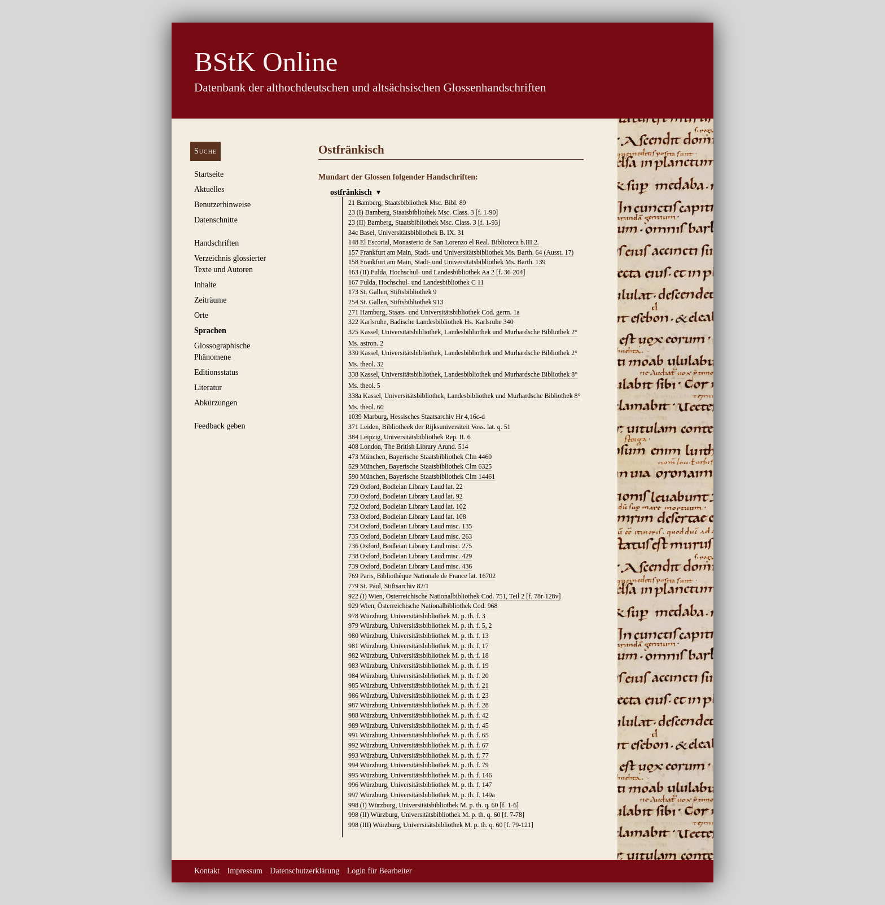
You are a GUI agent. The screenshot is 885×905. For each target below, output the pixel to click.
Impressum (244, 871)
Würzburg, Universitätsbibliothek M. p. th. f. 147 (420, 785)
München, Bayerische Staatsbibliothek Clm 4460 (420, 457)
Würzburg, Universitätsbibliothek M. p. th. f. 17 (418, 646)
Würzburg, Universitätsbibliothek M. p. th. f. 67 (418, 745)
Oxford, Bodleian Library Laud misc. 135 (410, 526)
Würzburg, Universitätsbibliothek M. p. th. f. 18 (418, 655)
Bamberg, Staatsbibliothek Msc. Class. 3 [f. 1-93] (424, 222)
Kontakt (207, 871)
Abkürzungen (215, 403)
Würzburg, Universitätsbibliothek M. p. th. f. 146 (420, 775)
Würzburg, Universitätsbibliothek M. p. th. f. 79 (418, 765)
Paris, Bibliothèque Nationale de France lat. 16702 (422, 576)
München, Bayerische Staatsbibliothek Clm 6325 (420, 466)
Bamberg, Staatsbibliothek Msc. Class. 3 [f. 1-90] (423, 212)
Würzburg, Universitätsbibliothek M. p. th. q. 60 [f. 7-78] (436, 815)
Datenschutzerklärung (304, 871)
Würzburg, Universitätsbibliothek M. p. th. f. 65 (418, 735)
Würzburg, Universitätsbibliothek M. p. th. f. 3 (416, 616)
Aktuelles (209, 189)
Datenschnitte (216, 220)
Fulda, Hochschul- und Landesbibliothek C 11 (416, 282)
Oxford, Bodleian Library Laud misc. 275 (410, 546)
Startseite (209, 174)
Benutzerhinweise (222, 204)
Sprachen (210, 330)
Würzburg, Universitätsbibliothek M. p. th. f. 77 (418, 755)
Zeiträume (210, 300)
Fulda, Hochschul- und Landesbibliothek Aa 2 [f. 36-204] (436, 272)
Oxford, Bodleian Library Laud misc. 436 (410, 566)
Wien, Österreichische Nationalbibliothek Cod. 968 (422, 606)
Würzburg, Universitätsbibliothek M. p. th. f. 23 (418, 695)
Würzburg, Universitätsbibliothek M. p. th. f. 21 (418, 685)
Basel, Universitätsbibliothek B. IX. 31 (406, 233)
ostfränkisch (351, 192)
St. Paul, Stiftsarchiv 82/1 (388, 586)
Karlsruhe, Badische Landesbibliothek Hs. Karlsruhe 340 (431, 322)
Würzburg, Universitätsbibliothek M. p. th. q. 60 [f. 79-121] (440, 825)
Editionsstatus (216, 372)
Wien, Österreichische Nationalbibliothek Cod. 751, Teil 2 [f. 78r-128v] (454, 596)
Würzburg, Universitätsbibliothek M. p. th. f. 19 (418, 666)
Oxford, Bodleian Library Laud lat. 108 (407, 517)
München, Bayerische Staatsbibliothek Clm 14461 (421, 476)
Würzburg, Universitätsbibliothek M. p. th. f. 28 (418, 705)
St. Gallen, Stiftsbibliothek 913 (395, 302)
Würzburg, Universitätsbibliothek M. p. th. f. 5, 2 (420, 625)
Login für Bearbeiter (379, 871)
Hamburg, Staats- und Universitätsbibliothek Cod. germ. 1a (434, 312)
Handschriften (216, 243)
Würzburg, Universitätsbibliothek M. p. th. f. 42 (418, 715)
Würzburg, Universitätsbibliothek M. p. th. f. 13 (418, 636)
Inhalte (205, 285)
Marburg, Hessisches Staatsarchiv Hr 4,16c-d (416, 417)
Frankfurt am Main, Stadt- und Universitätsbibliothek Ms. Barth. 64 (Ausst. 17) (460, 252)
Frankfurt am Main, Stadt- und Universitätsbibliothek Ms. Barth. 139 (446, 262)
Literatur (208, 387)
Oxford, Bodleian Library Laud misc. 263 (410, 536)
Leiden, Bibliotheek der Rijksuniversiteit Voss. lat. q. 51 (429, 427)
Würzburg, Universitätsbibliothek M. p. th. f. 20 (418, 676)
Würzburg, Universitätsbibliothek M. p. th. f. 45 (418, 725)
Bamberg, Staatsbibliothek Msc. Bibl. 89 (407, 203)
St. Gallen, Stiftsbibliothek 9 (392, 292)
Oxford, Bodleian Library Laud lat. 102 (407, 506)
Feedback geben (220, 426)
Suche (205, 151)
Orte (201, 315)
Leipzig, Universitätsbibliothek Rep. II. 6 (409, 437)
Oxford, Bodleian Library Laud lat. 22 (405, 487)
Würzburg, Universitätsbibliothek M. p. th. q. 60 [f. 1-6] (433, 805)
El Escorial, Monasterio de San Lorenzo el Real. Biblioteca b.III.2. (443, 242)
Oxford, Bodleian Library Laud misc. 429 (410, 556)
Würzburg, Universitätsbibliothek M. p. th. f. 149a (421, 795)
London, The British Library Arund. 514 (408, 447)
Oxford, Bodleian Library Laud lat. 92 (405, 496)
